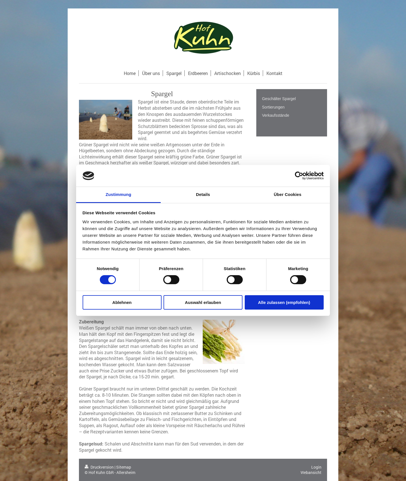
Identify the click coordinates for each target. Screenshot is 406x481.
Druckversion (99, 467)
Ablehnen (121, 302)
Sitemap (123, 467)
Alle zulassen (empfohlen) (284, 302)
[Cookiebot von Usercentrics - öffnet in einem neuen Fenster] (299, 175)
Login (316, 467)
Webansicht (311, 472)
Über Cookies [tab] (287, 194)
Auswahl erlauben (203, 302)
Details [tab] (203, 194)
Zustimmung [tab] (118, 194)
